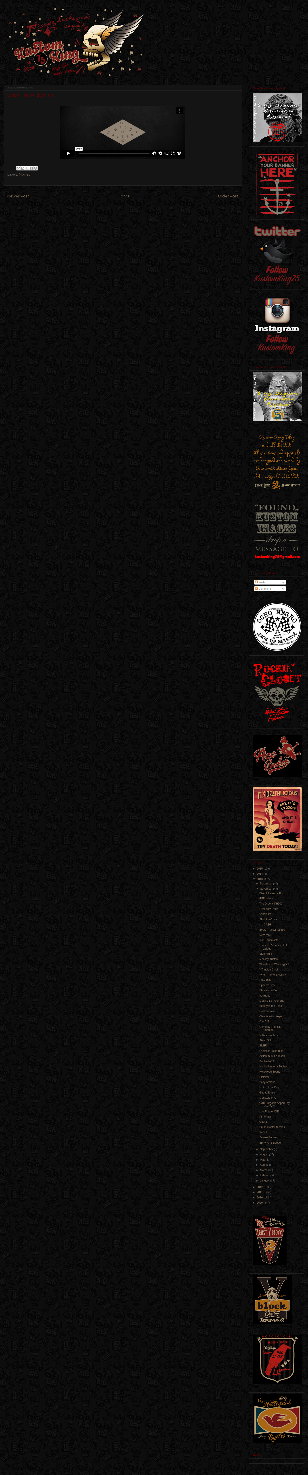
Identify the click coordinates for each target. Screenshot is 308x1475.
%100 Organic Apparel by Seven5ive (274, 1105)
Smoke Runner (268, 1137)
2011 (260, 1192)
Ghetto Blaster (268, 1092)
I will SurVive (267, 1011)
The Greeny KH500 (270, 903)
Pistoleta (264, 1077)
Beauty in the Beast (271, 1005)
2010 (260, 1197)
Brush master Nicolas (272, 1127)
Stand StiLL (266, 1040)
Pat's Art (264, 1132)
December (266, 883)
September (267, 1149)
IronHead (264, 995)
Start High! (265, 953)
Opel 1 (263, 1121)
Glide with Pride (268, 909)
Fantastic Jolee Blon (271, 1050)
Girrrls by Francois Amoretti (270, 1028)
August (264, 1154)
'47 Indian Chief (268, 969)
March (264, 1170)
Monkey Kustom (269, 959)
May (263, 1159)
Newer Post (18, 196)
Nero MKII (265, 935)
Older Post (228, 196)
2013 (260, 879)
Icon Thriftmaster (269, 940)
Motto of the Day (269, 1087)
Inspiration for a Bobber (273, 1066)
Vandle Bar (265, 914)
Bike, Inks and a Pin (271, 893)
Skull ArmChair (268, 919)
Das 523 (264, 1021)
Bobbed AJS (266, 1061)
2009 (260, 1202)
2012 (260, 1187)
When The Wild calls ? (272, 974)
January (265, 1180)
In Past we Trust (269, 1035)
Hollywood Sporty (269, 1071)
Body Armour (267, 1082)
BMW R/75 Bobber (270, 1142)
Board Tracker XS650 (272, 929)
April (263, 1164)
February (265, 1175)
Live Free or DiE (269, 1111)
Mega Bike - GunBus (271, 1000)
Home (124, 196)
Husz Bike (265, 979)
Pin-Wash (265, 1116)
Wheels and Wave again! (274, 964)
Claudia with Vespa (270, 1016)
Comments (263, 588)
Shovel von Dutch (269, 990)
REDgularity (266, 898)
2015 (260, 868)
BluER (263, 1045)
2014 (260, 873)
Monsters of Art (268, 1097)
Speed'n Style (267, 985)
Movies (24, 174)
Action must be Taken (272, 1056)
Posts (260, 582)
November (266, 888)
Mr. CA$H (265, 924)
